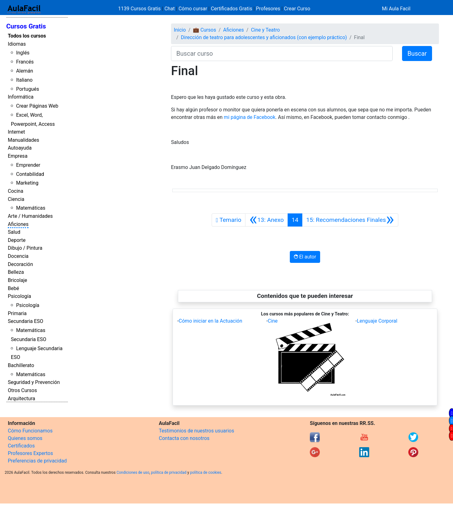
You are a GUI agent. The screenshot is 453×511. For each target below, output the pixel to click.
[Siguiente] (350, 220)
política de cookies (205, 472)
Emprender (28, 165)
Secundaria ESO (25, 321)
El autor (305, 257)
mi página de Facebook (249, 117)
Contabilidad (30, 174)
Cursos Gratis (26, 26)
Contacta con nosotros (184, 438)
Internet (16, 132)
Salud (14, 232)
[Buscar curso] (282, 53)
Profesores (268, 9)
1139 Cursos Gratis (140, 9)
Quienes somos (25, 438)
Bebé (13, 288)
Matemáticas (30, 208)
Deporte (17, 240)
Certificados (21, 446)
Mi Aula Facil (396, 9)
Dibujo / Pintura (25, 248)
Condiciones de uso (133, 472)
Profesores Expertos (30, 453)
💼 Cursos (204, 30)
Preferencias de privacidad (37, 461)
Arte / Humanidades (30, 216)
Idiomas (17, 44)
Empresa (18, 156)
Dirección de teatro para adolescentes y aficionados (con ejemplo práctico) (264, 37)
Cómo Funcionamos (30, 431)
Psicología (19, 296)
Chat (169, 9)
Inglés (22, 53)
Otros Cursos (22, 390)
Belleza (16, 272)
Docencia (18, 256)
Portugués (27, 89)
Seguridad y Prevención (34, 382)
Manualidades (23, 140)
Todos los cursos (27, 36)
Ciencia (16, 199)
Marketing (27, 183)
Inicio (180, 30)
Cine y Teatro (265, 30)
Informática (20, 97)
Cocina (15, 191)
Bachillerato (21, 365)
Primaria (17, 313)
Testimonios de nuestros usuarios (196, 431)
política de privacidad (168, 472)
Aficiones (18, 224)
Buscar (417, 53)
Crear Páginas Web (37, 106)
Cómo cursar (193, 9)
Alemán (24, 71)
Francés (24, 62)
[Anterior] (266, 220)
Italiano (24, 80)
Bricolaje (17, 280)
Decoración (20, 264)
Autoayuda (20, 148)
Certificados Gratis (231, 9)
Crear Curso (297, 9)
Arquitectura (21, 398)
